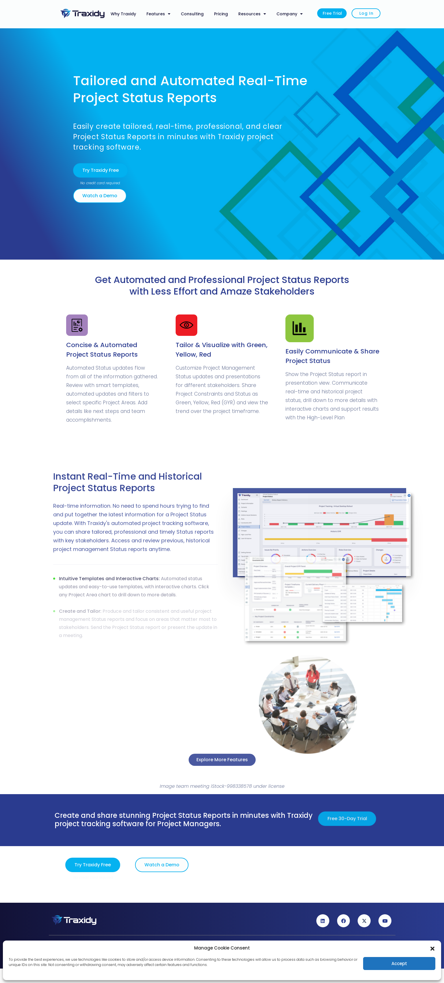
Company (289, 14)
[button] (432, 948)
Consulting (192, 14)
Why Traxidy (123, 14)
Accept (399, 963)
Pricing (221, 14)
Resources (252, 14)
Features (158, 14)
